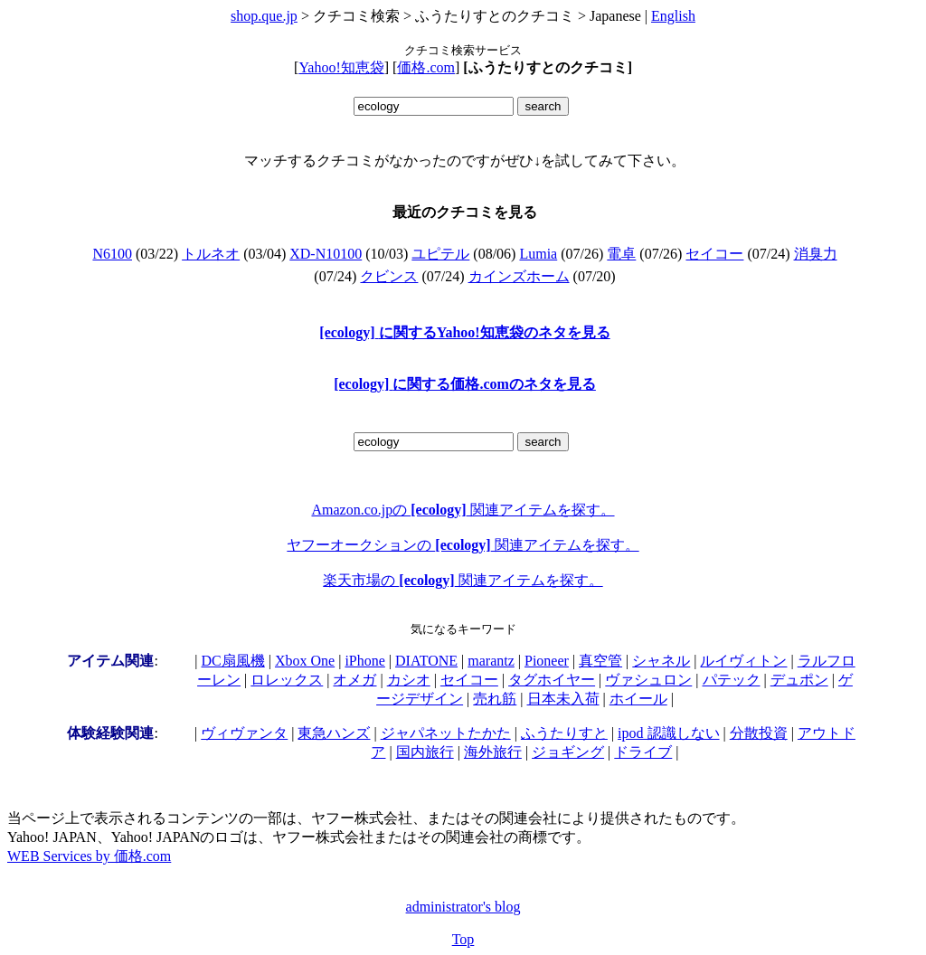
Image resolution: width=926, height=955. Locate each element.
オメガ (354, 679)
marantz (491, 660)
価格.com (426, 67)
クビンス (389, 276)
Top (463, 939)
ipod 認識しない (668, 733)
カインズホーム (519, 276)
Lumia (538, 253)
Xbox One (305, 660)
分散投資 (759, 733)
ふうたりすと (564, 733)
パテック (732, 679)
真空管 (600, 660)
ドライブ (643, 752)
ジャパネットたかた (446, 733)
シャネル (661, 660)
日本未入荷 (563, 698)
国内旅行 (425, 752)
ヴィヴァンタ (244, 733)
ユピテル (440, 253)
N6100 (112, 253)
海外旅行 (493, 752)
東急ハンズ (334, 733)
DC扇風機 (233, 660)
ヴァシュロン (648, 679)
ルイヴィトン (743, 660)
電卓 (621, 253)
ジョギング (568, 752)
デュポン (799, 679)
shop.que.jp (264, 16)
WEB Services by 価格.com (89, 856)
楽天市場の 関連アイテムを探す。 (462, 580)
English (673, 16)
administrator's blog (463, 906)
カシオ (408, 679)
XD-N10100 (325, 253)
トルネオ (211, 253)
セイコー (714, 253)
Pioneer (546, 660)
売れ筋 (494, 698)
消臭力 (815, 253)
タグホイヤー (551, 679)
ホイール (638, 698)
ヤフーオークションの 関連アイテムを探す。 (462, 545)
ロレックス (286, 679)
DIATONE (426, 660)
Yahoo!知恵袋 (340, 67)
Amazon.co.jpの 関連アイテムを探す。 (462, 509)
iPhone (364, 660)
